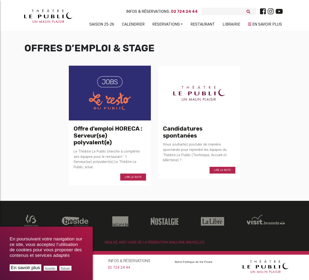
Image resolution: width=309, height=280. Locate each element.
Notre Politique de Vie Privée (193, 263)
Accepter (50, 268)
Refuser (65, 268)
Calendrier (133, 25)
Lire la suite (133, 179)
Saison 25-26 (101, 25)
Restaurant (202, 25)
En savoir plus (25, 267)
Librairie (231, 25)
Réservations (166, 25)
